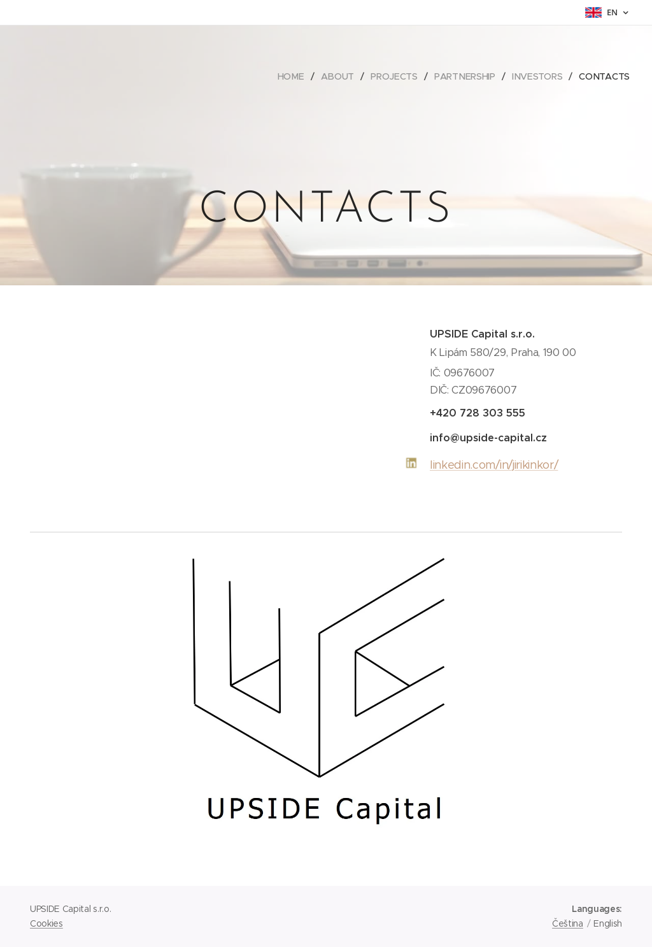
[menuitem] (293, 76)
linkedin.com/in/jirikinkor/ (494, 465)
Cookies (46, 923)
